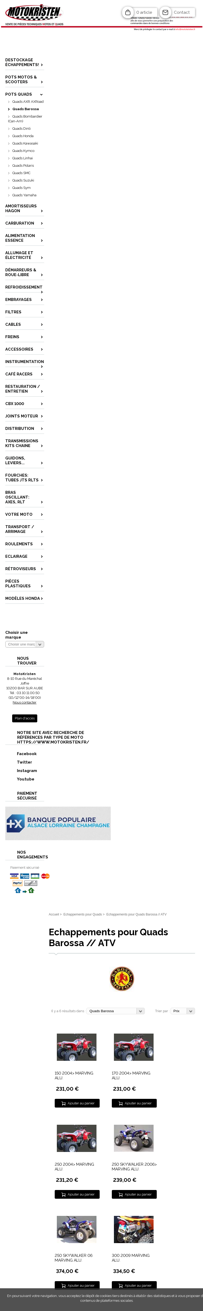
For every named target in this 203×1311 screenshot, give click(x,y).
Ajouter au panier (81, 1103)
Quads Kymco (23, 151)
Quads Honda (23, 136)
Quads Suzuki (23, 180)
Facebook (21, 753)
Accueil (54, 914)
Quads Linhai (22, 158)
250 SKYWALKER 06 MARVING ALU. (74, 1258)
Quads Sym (21, 188)
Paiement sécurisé (24, 868)
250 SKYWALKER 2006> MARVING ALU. (134, 1166)
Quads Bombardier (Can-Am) (25, 118)
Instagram (21, 770)
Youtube (20, 779)
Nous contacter (24, 702)
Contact (182, 12)
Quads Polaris (23, 166)
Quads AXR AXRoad (28, 102)
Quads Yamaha (24, 195)
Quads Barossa (25, 109)
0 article (144, 12)
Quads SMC (21, 173)
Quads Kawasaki (25, 143)
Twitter (19, 762)
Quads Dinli (21, 129)
